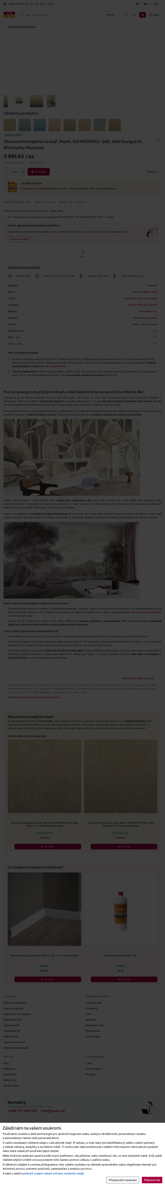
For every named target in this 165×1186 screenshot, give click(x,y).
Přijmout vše (152, 1180)
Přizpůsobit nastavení (123, 1180)
